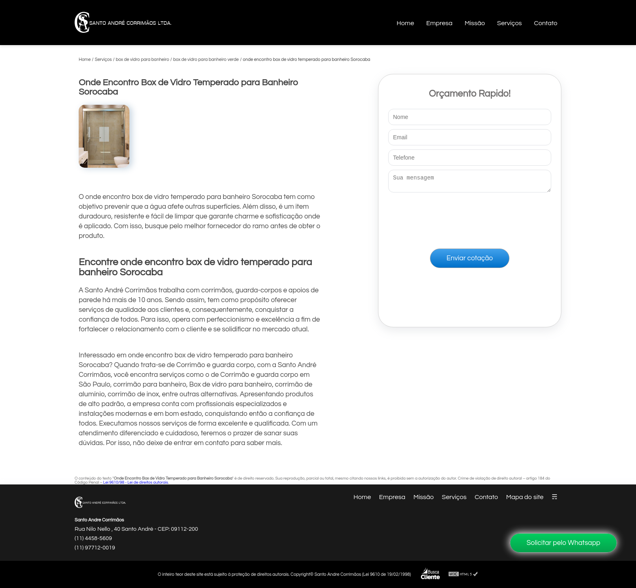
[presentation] (469, 219)
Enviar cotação (470, 260)
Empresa (439, 23)
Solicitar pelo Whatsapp (563, 543)
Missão (474, 23)
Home (405, 23)
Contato (545, 23)
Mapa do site (525, 497)
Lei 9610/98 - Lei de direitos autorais (135, 482)
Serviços (509, 23)
